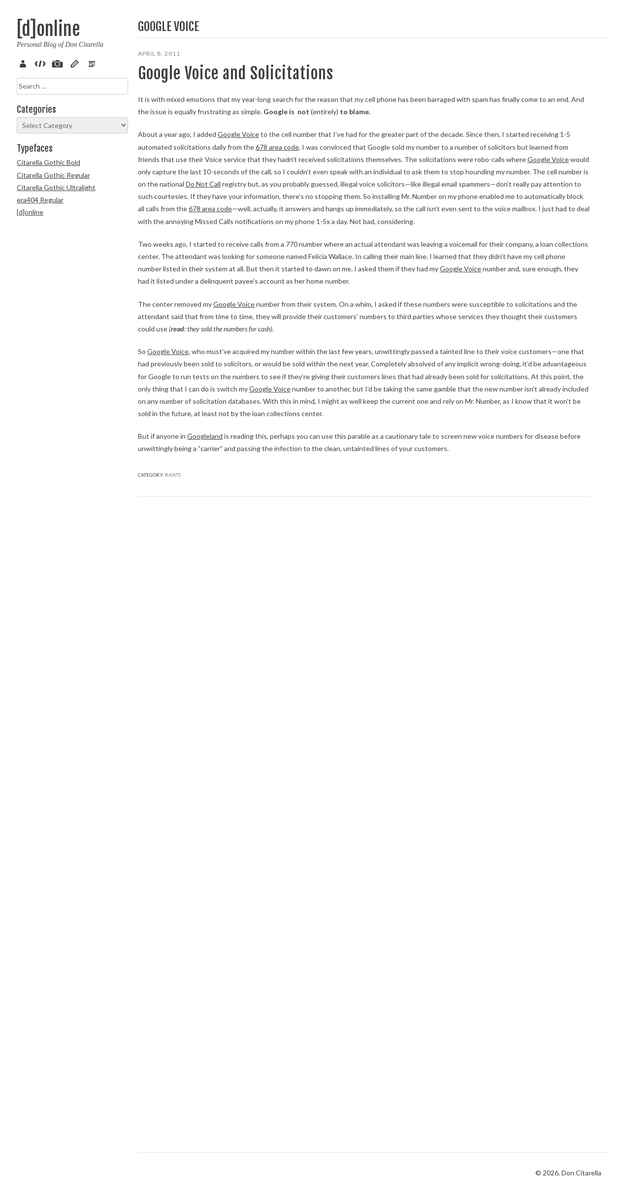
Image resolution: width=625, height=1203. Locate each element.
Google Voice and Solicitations (192, 83)
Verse (93, 62)
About (25, 62)
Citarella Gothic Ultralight (56, 187)
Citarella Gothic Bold (48, 162)
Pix (59, 62)
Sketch (76, 62)
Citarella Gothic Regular (53, 175)
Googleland (205, 1013)
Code (42, 62)
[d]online (48, 29)
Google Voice (238, 190)
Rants (173, 1101)
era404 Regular (40, 199)
